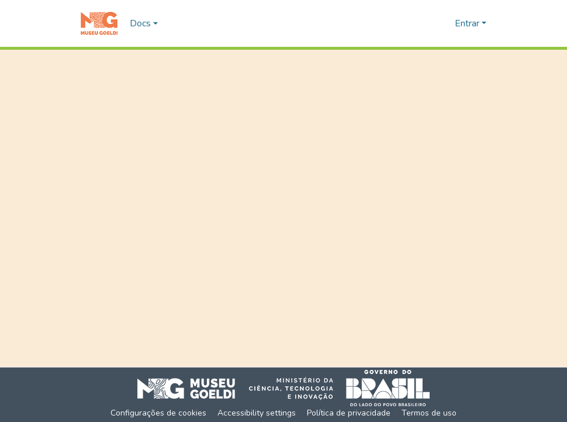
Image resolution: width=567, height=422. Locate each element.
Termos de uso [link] (429, 412)
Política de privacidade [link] (348, 412)
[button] (99, 23)
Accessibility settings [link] (256, 412)
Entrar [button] (468, 23)
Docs (140, 23)
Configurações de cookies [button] (158, 412)
